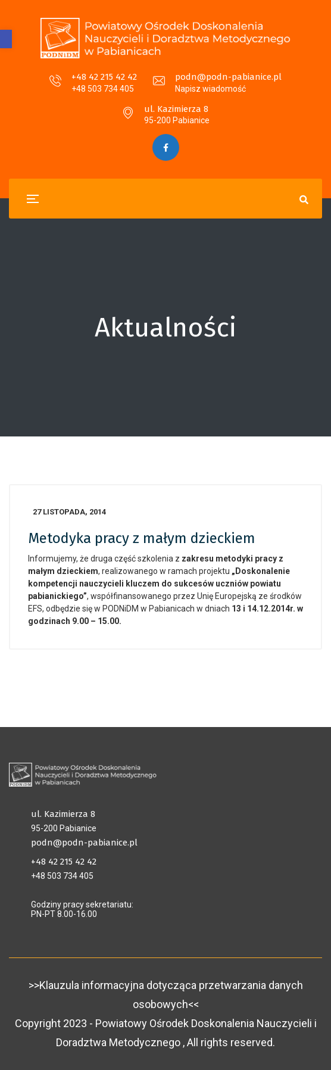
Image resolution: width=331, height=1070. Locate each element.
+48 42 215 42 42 (104, 76)
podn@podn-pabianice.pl (228, 76)
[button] (6, 39)
